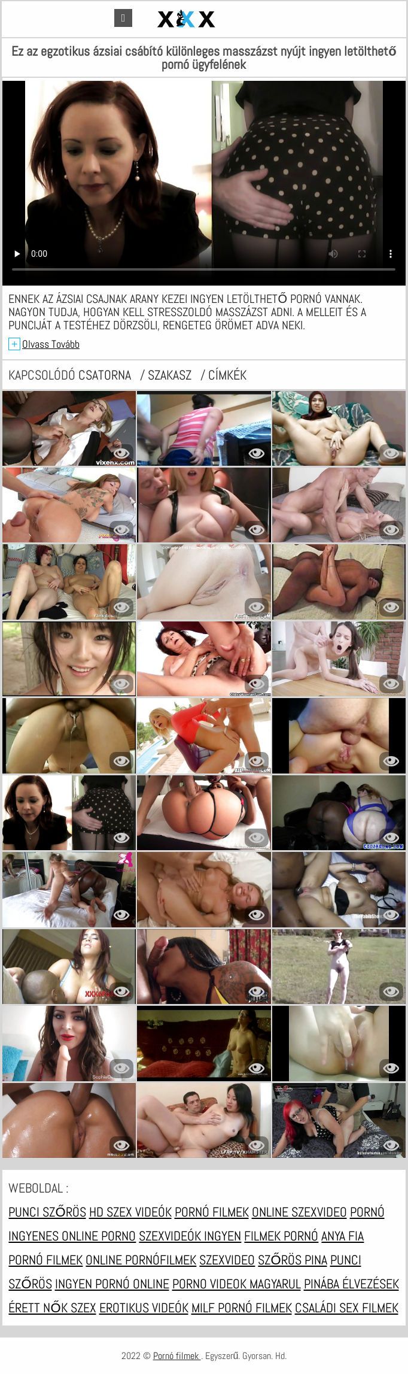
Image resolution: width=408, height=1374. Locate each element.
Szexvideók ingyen (190, 1235)
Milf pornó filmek (241, 1307)
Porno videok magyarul (236, 1283)
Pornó (367, 1211)
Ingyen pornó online (112, 1283)
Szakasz (171, 374)
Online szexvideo (299, 1211)
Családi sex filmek (346, 1307)
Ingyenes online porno (72, 1235)
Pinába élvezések (351, 1283)
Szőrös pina (292, 1259)
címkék (227, 374)
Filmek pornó (281, 1235)
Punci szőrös (47, 1211)
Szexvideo (227, 1259)
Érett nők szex (52, 1307)
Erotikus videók (143, 1307)
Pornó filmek (212, 1211)
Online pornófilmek (141, 1259)
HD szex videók (130, 1211)
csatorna (106, 374)
